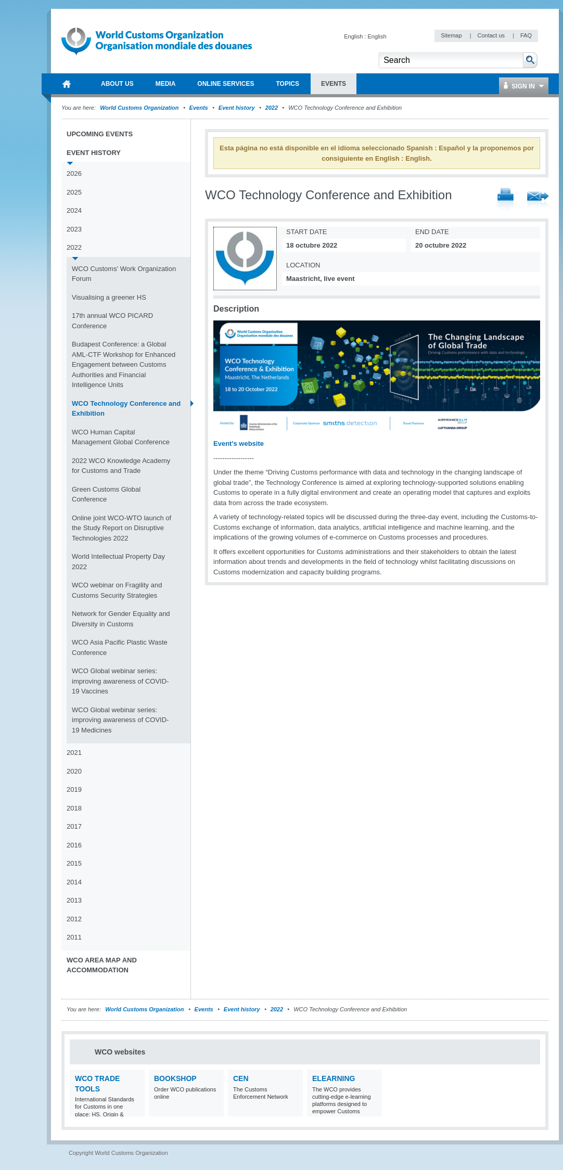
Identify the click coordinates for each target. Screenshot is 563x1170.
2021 (74, 752)
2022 (271, 108)
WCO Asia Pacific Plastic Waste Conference (120, 647)
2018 (74, 808)
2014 (74, 882)
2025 (74, 192)
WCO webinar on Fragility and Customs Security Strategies (117, 590)
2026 (74, 173)
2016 (74, 845)
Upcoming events (100, 134)
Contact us (491, 35)
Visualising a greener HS (109, 297)
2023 (74, 229)
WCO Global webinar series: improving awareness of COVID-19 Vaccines (120, 681)
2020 (74, 771)
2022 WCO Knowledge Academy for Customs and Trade (121, 466)
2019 (74, 789)
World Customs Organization (140, 108)
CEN (241, 1078)
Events (198, 108)
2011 (74, 937)
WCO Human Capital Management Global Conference (121, 437)
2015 (74, 863)
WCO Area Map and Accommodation (102, 965)
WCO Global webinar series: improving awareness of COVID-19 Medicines (120, 720)
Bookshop (175, 1078)
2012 (74, 919)
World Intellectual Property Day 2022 (118, 561)
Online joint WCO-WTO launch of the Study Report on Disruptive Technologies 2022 (121, 528)
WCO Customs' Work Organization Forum (124, 274)
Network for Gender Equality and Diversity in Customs (121, 619)
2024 (74, 210)
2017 (74, 826)
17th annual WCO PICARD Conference (112, 321)
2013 (74, 900)
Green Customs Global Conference (106, 494)
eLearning (333, 1078)
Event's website (238, 443)
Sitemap (452, 35)
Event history (237, 108)
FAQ (526, 35)
